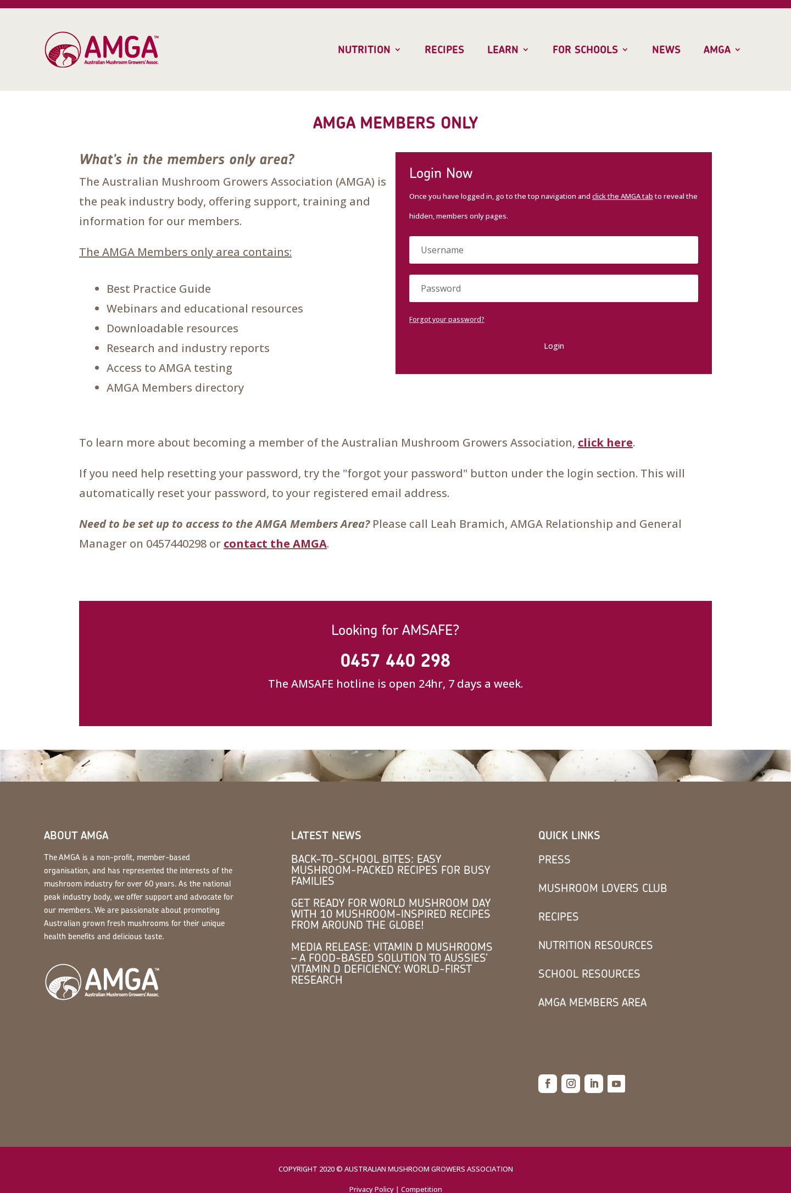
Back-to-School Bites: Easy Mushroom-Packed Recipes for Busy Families (390, 869)
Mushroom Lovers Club (602, 887)
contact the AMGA (275, 543)
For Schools (585, 50)
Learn (503, 50)
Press (554, 859)
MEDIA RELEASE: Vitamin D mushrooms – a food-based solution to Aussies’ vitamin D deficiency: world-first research (392, 963)
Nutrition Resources (595, 945)
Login (554, 346)
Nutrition (364, 50)
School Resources (589, 973)
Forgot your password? (446, 319)
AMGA (717, 50)
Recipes (444, 50)
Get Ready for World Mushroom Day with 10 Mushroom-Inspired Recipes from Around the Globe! (391, 913)
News (666, 50)
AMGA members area (592, 1002)
